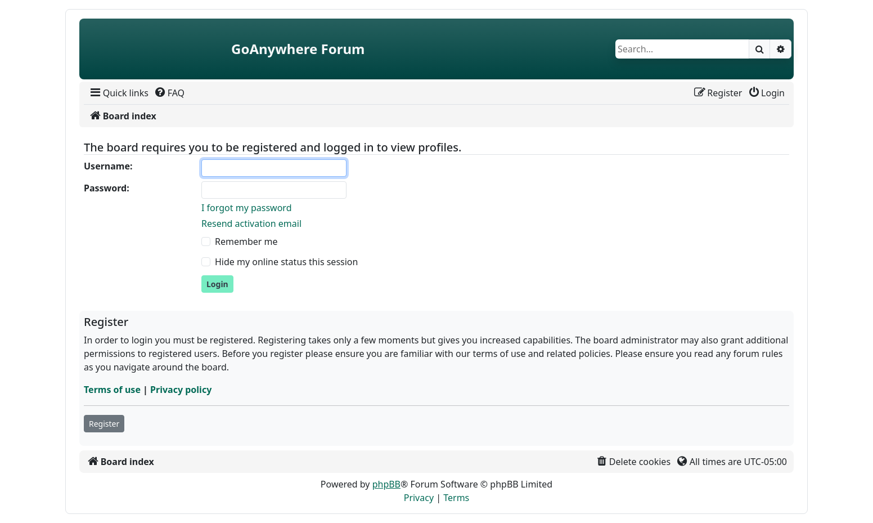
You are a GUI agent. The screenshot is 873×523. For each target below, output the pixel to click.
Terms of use (112, 389)
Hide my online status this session (286, 262)
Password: (106, 188)
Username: (108, 166)
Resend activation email (251, 223)
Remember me (246, 241)
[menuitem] (118, 93)
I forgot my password (246, 208)
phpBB (386, 484)
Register (104, 423)
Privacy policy (181, 389)
